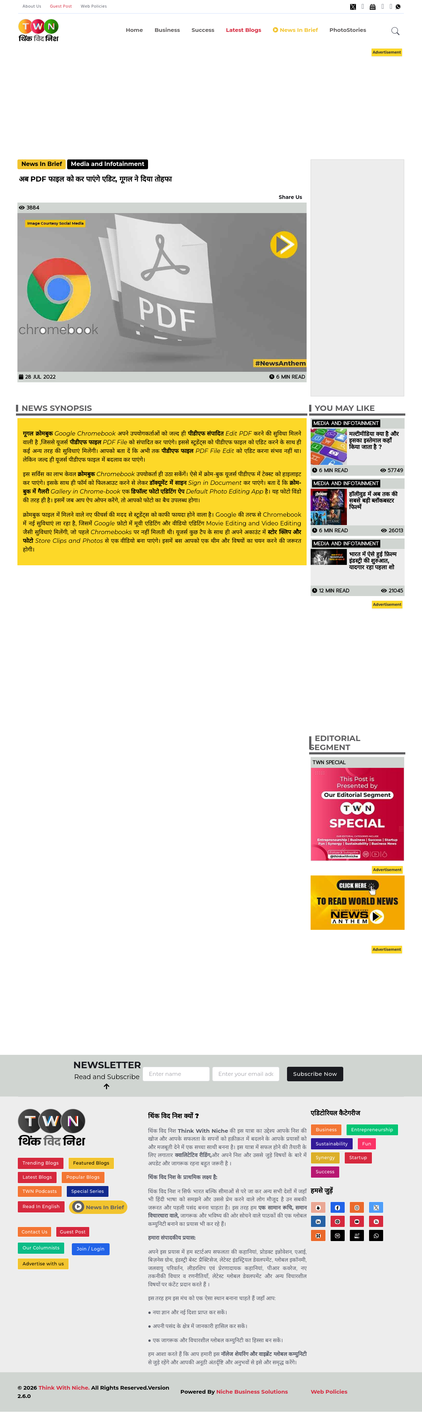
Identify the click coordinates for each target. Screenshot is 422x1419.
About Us (31, 6)
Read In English (41, 1206)
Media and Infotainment (107, 164)
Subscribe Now (315, 1073)
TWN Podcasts (39, 1191)
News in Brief (295, 29)
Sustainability (332, 1144)
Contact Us (34, 1232)
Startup (358, 1157)
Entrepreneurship (372, 1129)
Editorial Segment (334, 742)
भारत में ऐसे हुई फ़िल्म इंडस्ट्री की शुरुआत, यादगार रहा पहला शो (372, 561)
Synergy (325, 1157)
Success (203, 29)
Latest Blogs (243, 29)
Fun (366, 1144)
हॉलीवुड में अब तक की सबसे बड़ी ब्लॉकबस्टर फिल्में (373, 501)
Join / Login (91, 1249)
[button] (395, 31)
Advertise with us (43, 1263)
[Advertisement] (218, 97)
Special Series (87, 1191)
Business (167, 29)
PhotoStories (347, 29)
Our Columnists (41, 1248)
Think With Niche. (64, 1387)
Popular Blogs (83, 1177)
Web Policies (94, 6)
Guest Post (61, 6)
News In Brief (41, 164)
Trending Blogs (40, 1163)
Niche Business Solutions (252, 1391)
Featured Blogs (91, 1163)
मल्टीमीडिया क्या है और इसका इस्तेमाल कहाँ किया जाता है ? (374, 440)
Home (134, 29)
